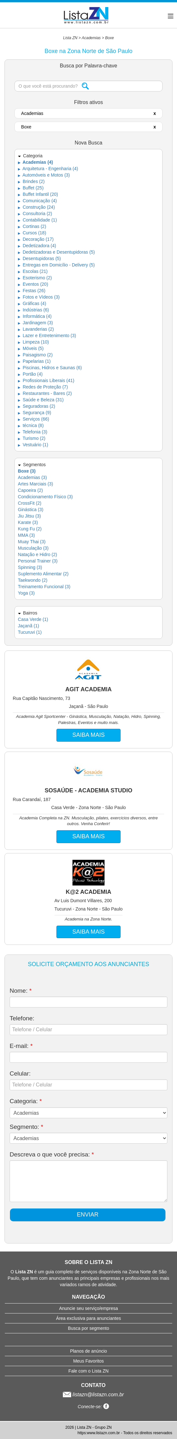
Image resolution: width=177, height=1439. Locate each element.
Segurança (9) (34, 412)
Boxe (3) (27, 471)
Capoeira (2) (30, 490)
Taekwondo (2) (32, 580)
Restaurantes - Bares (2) (45, 393)
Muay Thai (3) (32, 541)
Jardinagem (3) (35, 322)
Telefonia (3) (32, 431)
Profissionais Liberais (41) (46, 380)
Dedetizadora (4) (37, 245)
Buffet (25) (31, 187)
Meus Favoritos (88, 1361)
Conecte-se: (93, 1406)
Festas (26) (32, 290)
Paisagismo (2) (35, 354)
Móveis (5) (31, 348)
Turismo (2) (32, 438)
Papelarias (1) (34, 361)
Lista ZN (70, 38)
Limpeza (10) (33, 341)
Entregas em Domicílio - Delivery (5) (56, 264)
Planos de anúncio (88, 1351)
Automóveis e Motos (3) (44, 175)
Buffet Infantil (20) (38, 194)
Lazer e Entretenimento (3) (47, 335)
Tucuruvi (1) (30, 632)
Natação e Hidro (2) (37, 554)
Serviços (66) (33, 419)
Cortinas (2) (32, 226)
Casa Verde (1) (33, 619)
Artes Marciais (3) (35, 483)
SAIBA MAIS (88, 735)
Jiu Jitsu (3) (29, 516)
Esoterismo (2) (35, 277)
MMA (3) (26, 535)
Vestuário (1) (33, 444)
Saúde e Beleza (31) (41, 399)
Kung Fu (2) (30, 528)
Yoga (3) (26, 593)
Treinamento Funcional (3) (44, 586)
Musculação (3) (33, 548)
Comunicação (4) (37, 200)
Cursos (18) (32, 232)
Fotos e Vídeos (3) (39, 297)
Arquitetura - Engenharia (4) (48, 168)
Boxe (109, 38)
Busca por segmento (88, 1328)
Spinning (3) (30, 567)
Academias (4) (35, 162)
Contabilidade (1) (37, 219)
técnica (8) (31, 425)
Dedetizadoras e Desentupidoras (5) (56, 252)
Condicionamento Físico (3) (45, 496)
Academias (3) (32, 477)
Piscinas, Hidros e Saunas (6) (50, 367)
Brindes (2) (31, 181)
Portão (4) (30, 374)
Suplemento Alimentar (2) (43, 573)
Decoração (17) (36, 239)
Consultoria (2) (35, 213)
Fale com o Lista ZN (88, 1371)
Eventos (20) (33, 284)
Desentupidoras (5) (39, 258)
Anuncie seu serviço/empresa (88, 1308)
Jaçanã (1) (28, 625)
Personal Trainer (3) (38, 560)
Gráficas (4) (32, 303)
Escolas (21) (33, 271)
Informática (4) (35, 316)
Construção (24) (36, 207)
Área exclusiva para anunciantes (88, 1318)
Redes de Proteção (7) (43, 386)
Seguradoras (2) (36, 406)
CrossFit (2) (29, 503)
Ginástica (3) (30, 509)
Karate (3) (28, 522)
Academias (91, 38)
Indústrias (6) (33, 309)
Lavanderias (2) (36, 329)
